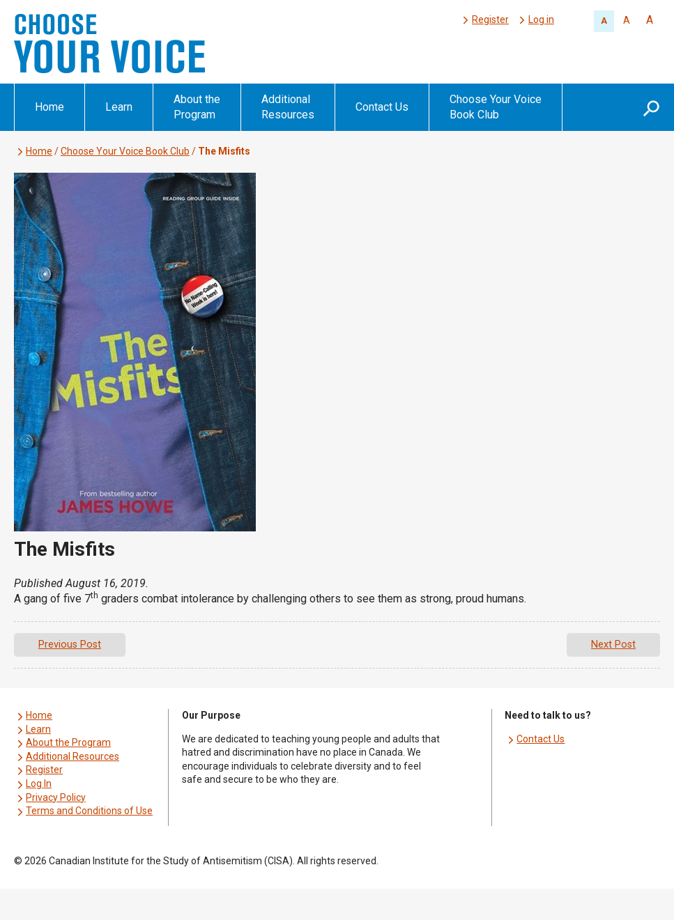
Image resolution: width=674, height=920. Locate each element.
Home (49, 107)
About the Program (197, 107)
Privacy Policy (56, 797)
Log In (39, 783)
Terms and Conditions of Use (89, 810)
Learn (118, 107)
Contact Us (381, 107)
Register (490, 19)
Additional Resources (287, 107)
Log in (541, 19)
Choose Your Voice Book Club (496, 107)
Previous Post (69, 644)
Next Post (613, 644)
